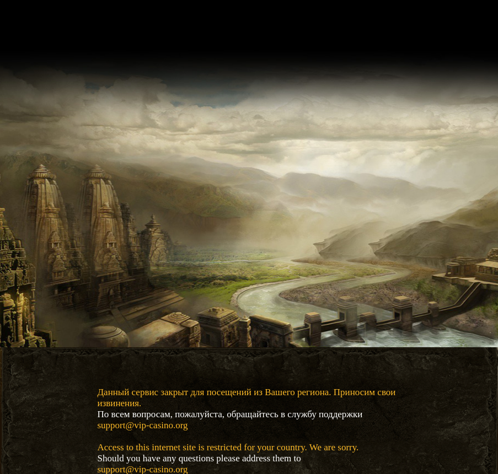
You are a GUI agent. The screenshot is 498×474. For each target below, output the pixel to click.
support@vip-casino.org (143, 425)
